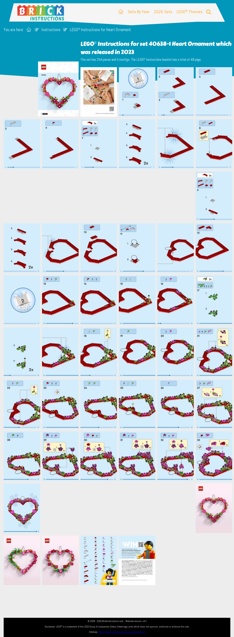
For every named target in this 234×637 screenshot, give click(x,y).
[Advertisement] (119, 196)
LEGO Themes (190, 11)
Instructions (50, 29)
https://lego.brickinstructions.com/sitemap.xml (121, 632)
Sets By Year (139, 11)
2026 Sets (163, 11)
